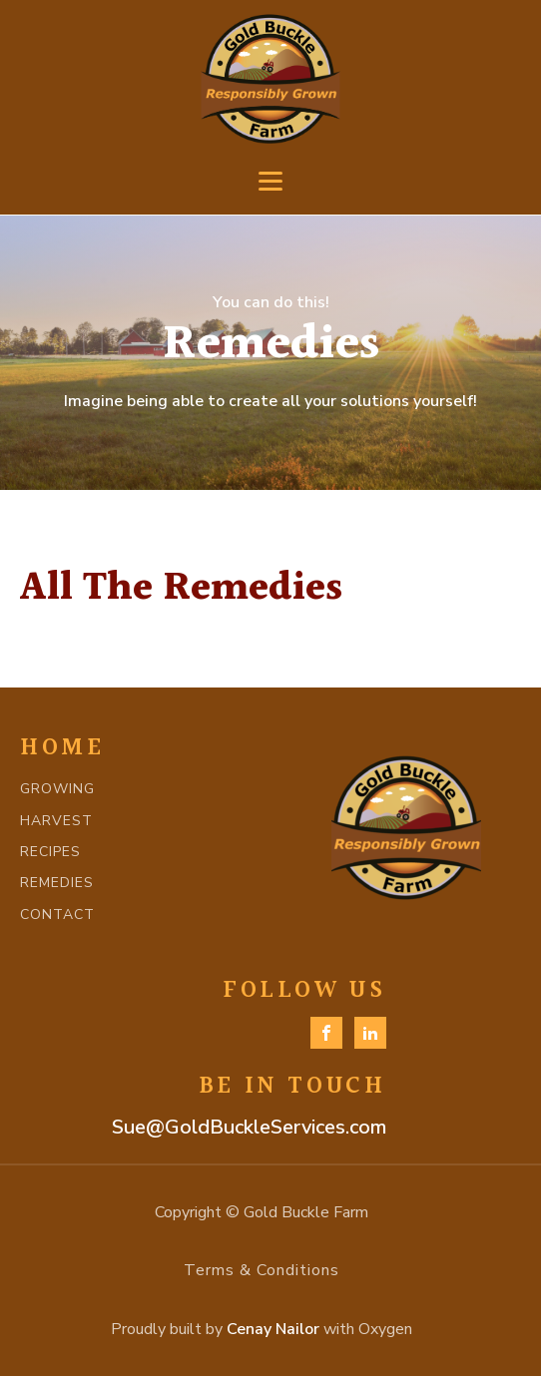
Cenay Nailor (273, 1329)
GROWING (57, 788)
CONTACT (57, 914)
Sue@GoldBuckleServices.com (249, 1127)
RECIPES (50, 851)
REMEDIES (57, 882)
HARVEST (56, 820)
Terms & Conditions (261, 1270)
